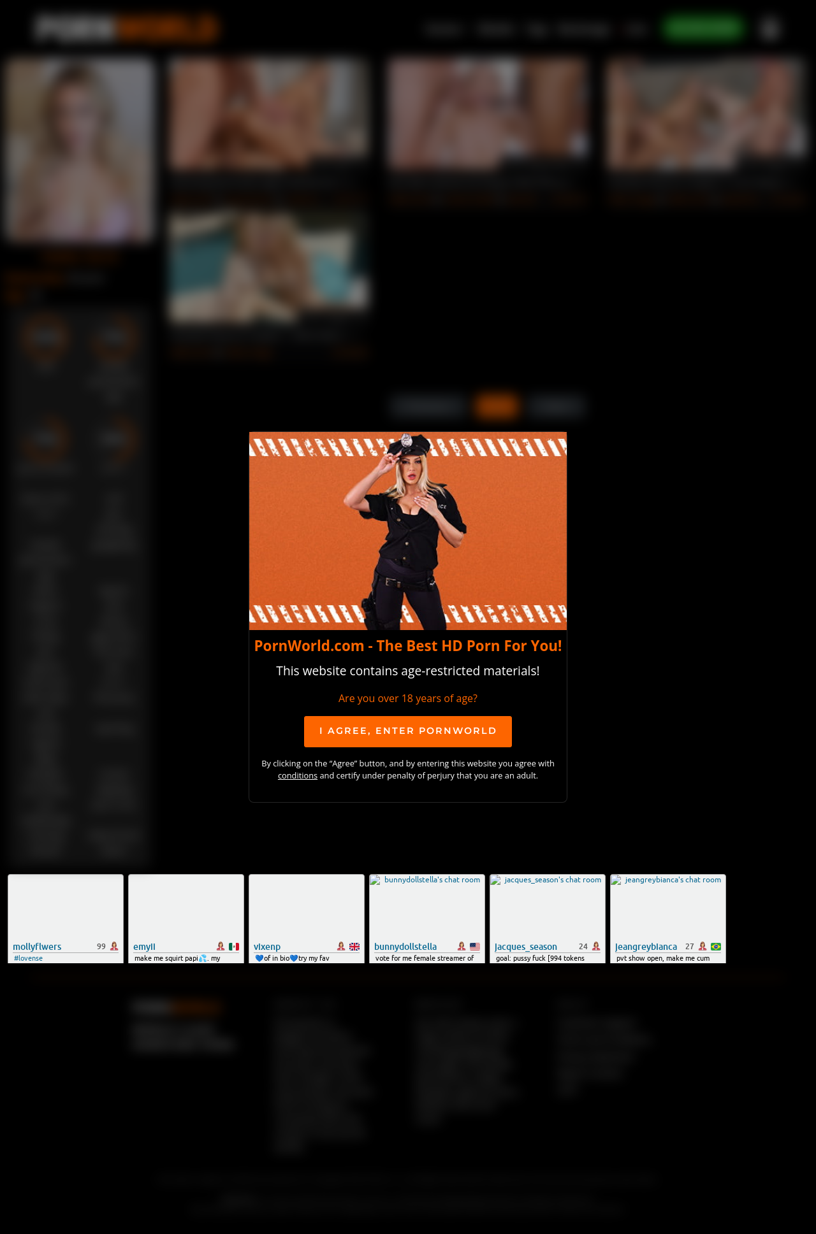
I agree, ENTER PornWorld (408, 730)
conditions (297, 775)
